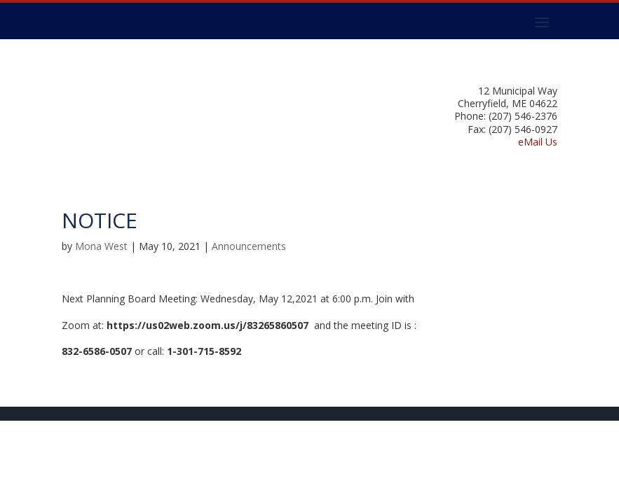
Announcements (249, 246)
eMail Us (537, 141)
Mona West (101, 246)
